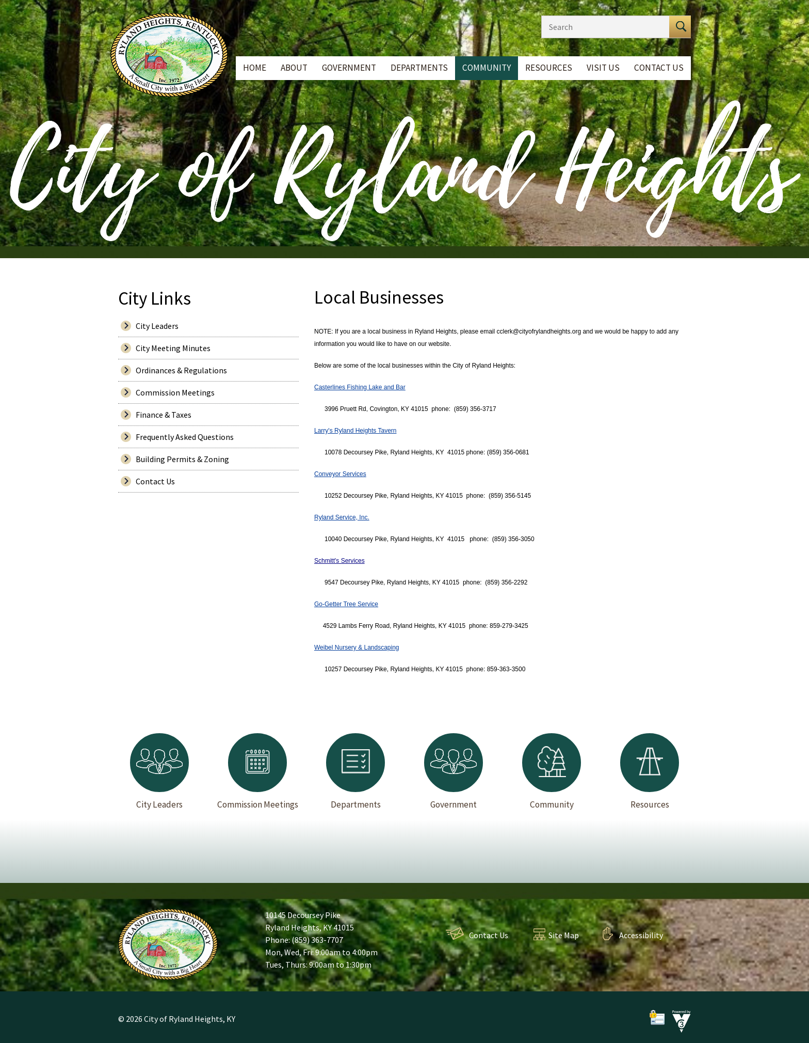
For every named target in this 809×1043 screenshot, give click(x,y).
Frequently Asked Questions (185, 437)
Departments (419, 67)
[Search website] (603, 27)
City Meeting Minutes (173, 348)
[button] (680, 27)
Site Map (563, 935)
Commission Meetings (175, 392)
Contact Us (659, 67)
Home (254, 67)
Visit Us (603, 67)
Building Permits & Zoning (182, 459)
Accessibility (641, 935)
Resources (548, 67)
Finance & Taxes (163, 414)
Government (349, 67)
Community (486, 67)
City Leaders (157, 326)
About (294, 67)
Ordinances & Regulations (181, 370)
